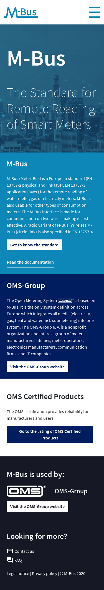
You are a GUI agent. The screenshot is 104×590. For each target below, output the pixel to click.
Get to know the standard (34, 245)
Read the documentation (30, 262)
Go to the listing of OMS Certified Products (50, 434)
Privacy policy (44, 573)
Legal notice (18, 573)
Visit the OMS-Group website (37, 366)
